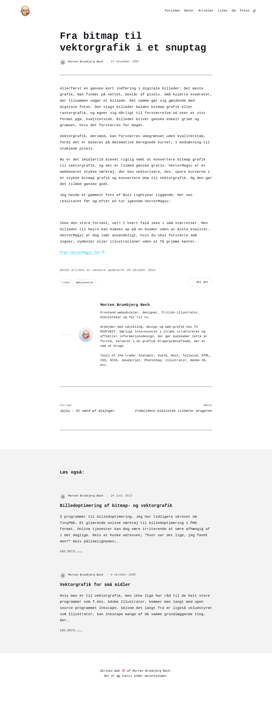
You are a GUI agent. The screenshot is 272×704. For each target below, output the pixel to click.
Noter (189, 10)
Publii (127, 679)
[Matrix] (132, 692)
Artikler (206, 10)
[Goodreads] (168, 692)
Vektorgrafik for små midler (106, 586)
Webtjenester (86, 282)
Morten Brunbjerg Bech (87, 62)
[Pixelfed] (113, 692)
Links (223, 10)
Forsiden (172, 10)
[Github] (160, 692)
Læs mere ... (72, 553)
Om (234, 10)
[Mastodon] (104, 692)
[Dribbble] (151, 692)
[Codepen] (141, 692)
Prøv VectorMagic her (81, 252)
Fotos (245, 10)
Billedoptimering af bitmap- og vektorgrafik (133, 506)
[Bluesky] (123, 692)
